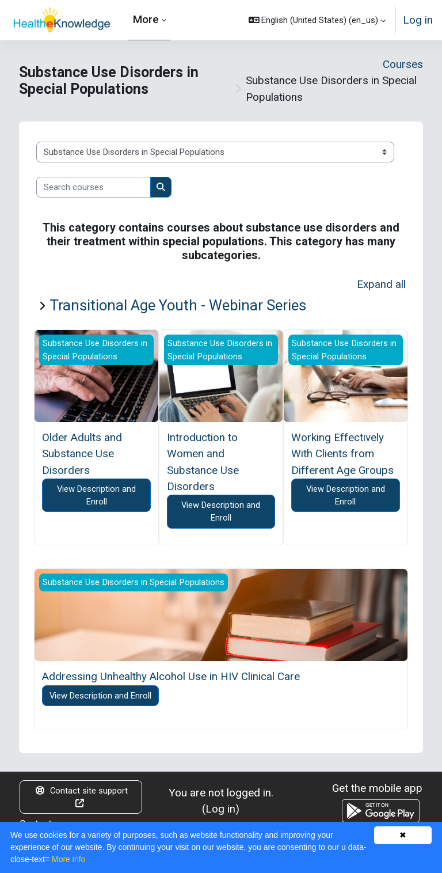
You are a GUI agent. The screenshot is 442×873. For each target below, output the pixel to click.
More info (68, 859)
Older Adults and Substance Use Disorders (82, 454)
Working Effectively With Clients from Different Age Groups (342, 454)
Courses (403, 64)
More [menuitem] (146, 19)
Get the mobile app (377, 788)
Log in (418, 19)
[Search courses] (93, 187)
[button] (317, 20)
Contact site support (81, 796)
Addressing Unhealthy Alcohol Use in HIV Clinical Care (171, 676)
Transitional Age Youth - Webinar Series (177, 305)
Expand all (381, 284)
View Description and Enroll (96, 495)
